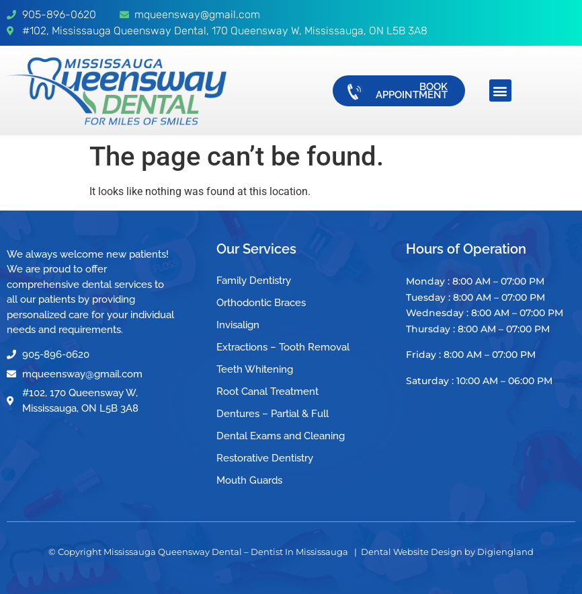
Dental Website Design (411, 551)
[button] (500, 90)
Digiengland (505, 551)
